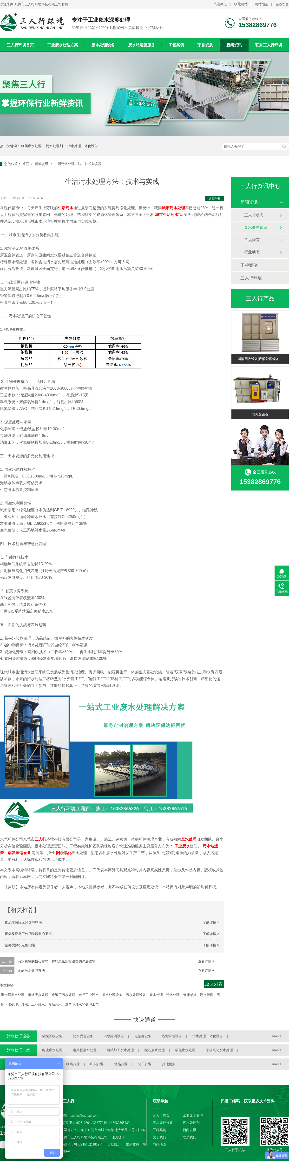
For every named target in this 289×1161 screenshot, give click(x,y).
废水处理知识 (255, 227)
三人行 (40, 839)
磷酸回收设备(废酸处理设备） (260, 359)
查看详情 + (206, 961)
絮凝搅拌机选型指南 (20, 945)
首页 (26, 164)
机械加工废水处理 (120, 1050)
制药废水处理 (31, 146)
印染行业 (97, 1064)
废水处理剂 (191, 1123)
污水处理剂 (54, 146)
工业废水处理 (193, 1115)
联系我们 (189, 1137)
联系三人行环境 (268, 45)
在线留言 (282, 4)
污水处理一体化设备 (82, 146)
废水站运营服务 (141, 45)
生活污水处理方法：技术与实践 (78, 164)
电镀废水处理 (52, 1050)
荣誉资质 (205, 45)
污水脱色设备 (83, 1036)
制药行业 (73, 1064)
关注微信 (220, 4)
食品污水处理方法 (31, 970)
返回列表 (214, 198)
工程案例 (176, 45)
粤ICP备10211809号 (88, 1144)
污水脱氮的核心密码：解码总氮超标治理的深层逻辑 (56, 961)
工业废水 (182, 846)
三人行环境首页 (20, 45)
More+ (276, 1036)
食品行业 (121, 1064)
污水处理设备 (18, 1036)
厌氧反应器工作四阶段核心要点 (28, 934)
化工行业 (144, 1064)
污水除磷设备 (114, 1036)
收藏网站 (241, 4)
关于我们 (159, 1137)
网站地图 (261, 4)
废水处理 (189, 839)
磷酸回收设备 (52, 1036)
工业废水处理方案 (62, 45)
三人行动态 (253, 215)
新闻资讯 (234, 45)
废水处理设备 (103, 45)
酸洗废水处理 (154, 1050)
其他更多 (169, 1064)
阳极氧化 (64, 853)
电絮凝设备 (260, 414)
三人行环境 (251, 278)
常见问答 (252, 240)
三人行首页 (161, 1115)
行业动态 (252, 252)
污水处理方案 (18, 1050)
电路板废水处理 (85, 1050)
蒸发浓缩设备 (19, 853)
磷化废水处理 (185, 1050)
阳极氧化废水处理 (219, 1050)
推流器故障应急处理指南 (23, 922)
